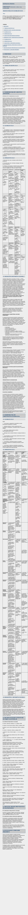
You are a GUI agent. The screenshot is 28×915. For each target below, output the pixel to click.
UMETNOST (6, 26)
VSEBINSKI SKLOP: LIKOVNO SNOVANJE (12, 30)
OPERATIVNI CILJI (8, 33)
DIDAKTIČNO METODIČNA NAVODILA (12, 35)
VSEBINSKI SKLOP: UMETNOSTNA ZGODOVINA (13, 37)
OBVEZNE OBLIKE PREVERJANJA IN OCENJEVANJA (14, 47)
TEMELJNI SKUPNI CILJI (9, 28)
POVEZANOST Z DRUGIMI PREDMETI (11, 49)
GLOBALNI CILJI (7, 31)
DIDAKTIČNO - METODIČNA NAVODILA (12, 43)
